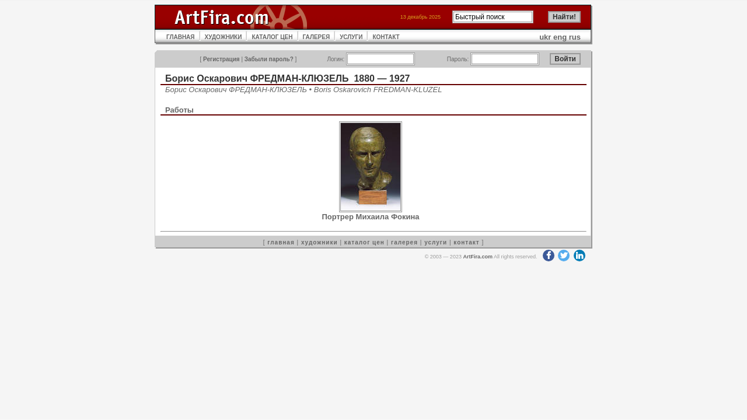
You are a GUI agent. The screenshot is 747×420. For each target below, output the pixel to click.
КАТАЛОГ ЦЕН (272, 37)
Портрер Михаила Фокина (370, 216)
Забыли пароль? (269, 59)
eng (560, 37)
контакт (466, 242)
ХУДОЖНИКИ (223, 37)
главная (280, 242)
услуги (435, 242)
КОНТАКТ (385, 37)
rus (575, 37)
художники (319, 242)
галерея (404, 242)
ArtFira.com (478, 257)
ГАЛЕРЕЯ (316, 37)
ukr (545, 37)
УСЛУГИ (351, 37)
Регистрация (221, 59)
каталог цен (364, 242)
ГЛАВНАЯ (180, 37)
